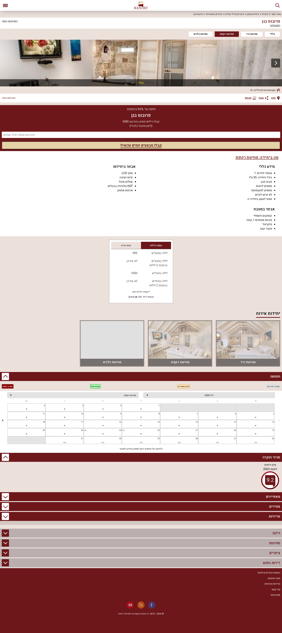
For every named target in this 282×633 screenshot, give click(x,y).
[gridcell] (141, 407)
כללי (272, 34)
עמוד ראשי (276, 14)
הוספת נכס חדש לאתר (268, 573)
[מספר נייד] (141, 135)
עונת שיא (126, 245)
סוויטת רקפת (227, 34)
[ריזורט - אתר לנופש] (141, 5)
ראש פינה (275, 25)
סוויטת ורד (252, 34)
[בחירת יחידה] (72, 395)
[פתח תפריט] (5, 5)
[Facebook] (151, 605)
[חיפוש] (277, 5)
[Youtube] (130, 605)
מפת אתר (275, 595)
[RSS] (141, 605)
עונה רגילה (156, 245)
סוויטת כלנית (201, 34)
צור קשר (275, 589)
